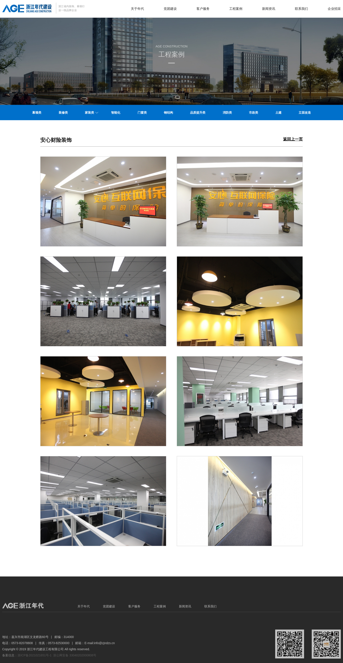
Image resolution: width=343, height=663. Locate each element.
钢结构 (168, 112)
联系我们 (301, 8)
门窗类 (142, 112)
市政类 (253, 112)
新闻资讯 (268, 8)
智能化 (115, 112)
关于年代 (137, 8)
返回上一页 (293, 139)
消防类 (227, 112)
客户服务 (203, 8)
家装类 (89, 112)
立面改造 (305, 112)
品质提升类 (197, 112)
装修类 (63, 112)
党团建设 (170, 8)
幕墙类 (36, 112)
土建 (278, 112)
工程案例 (235, 8)
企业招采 (334, 8)
